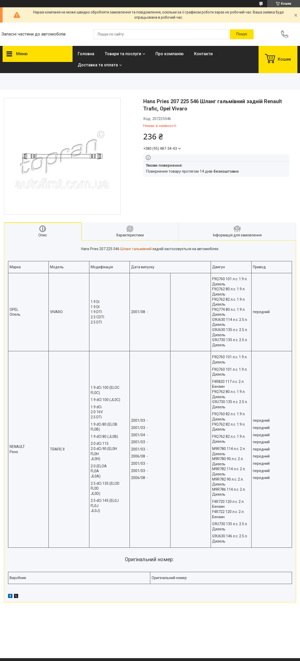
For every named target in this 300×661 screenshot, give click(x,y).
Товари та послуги (123, 53)
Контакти (203, 53)
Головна (86, 53)
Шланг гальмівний (136, 249)
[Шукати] (242, 34)
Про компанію (169, 53)
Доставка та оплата (98, 64)
